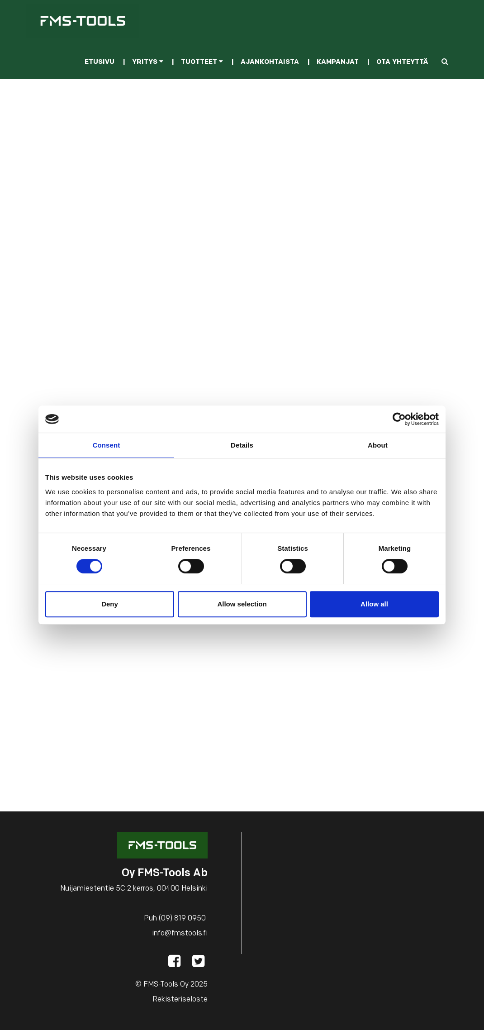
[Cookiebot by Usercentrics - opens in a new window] (399, 419)
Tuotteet (202, 62)
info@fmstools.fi (180, 933)
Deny (109, 604)
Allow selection (241, 604)
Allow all (374, 604)
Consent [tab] (106, 445)
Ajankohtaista (270, 62)
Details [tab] (242, 445)
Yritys (147, 62)
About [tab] (378, 445)
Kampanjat (338, 62)
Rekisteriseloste (180, 999)
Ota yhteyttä (402, 62)
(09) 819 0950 (182, 918)
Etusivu (99, 62)
